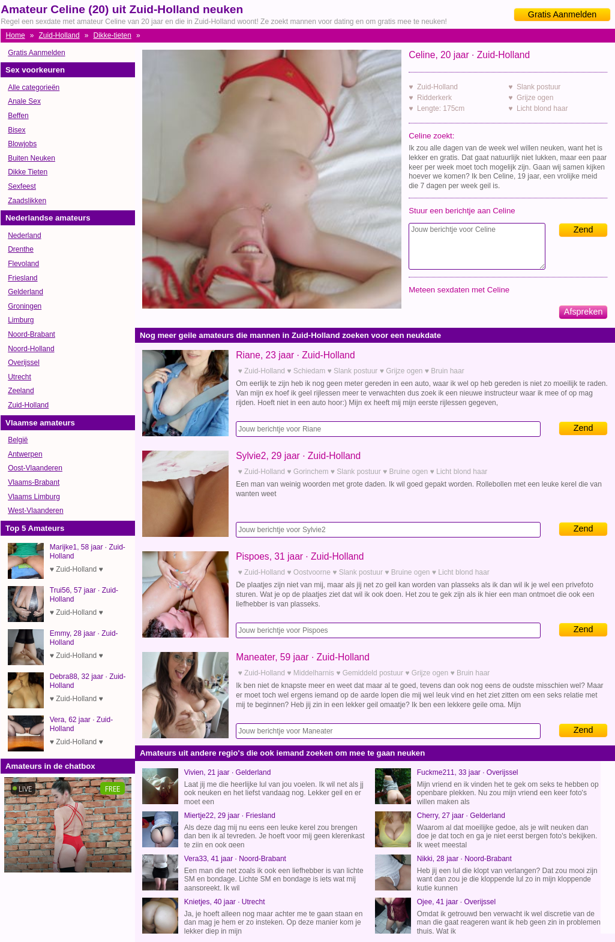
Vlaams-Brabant (33, 482)
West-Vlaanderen (36, 510)
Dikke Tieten (27, 172)
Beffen (18, 115)
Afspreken (583, 311)
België (18, 440)
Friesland (22, 278)
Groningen (24, 306)
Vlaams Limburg (34, 497)
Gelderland (25, 292)
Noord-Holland (31, 349)
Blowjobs (22, 144)
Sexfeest (22, 186)
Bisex (16, 130)
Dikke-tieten (112, 35)
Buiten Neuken (31, 158)
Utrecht (19, 377)
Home (15, 35)
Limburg (21, 320)
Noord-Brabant (31, 334)
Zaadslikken (27, 201)
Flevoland (23, 263)
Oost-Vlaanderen (35, 468)
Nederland (24, 235)
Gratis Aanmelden (562, 14)
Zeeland (21, 391)
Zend (583, 229)
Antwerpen (25, 454)
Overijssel (24, 362)
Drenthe (21, 249)
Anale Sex (24, 101)
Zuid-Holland (59, 35)
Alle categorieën (33, 87)
